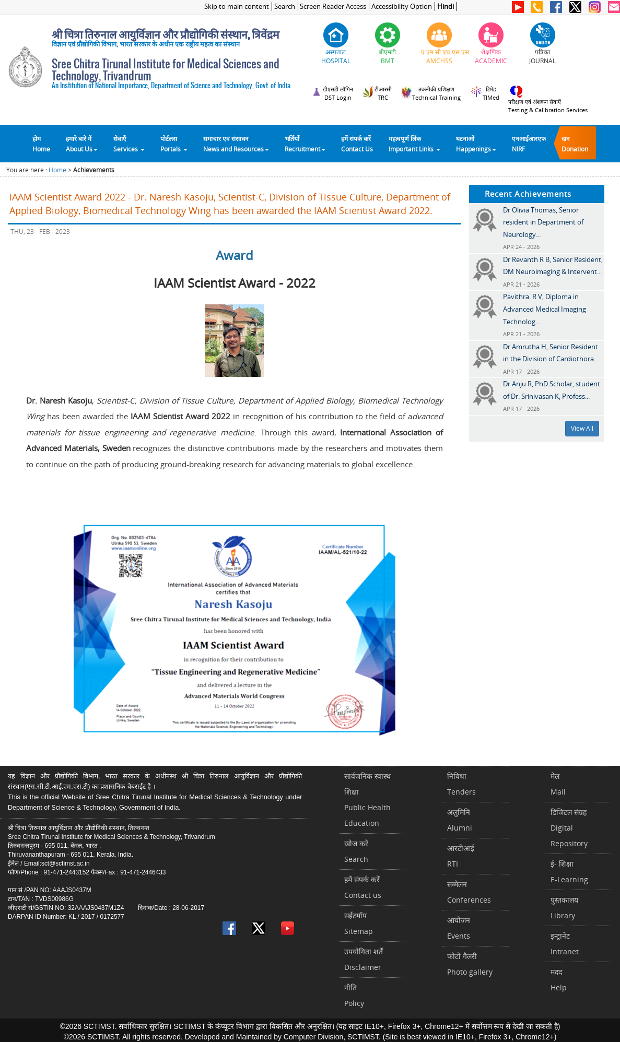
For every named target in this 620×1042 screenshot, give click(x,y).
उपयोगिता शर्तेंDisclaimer (363, 959)
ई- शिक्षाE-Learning (569, 871)
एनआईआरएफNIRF (529, 143)
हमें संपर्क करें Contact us (362, 887)
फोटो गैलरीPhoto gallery (470, 964)
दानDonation (574, 143)
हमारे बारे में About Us (82, 143)
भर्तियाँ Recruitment (305, 143)
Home (57, 169)
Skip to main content (236, 6)
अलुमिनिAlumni (459, 820)
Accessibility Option (401, 6)
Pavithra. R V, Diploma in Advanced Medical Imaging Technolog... (544, 309)
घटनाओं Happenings (476, 143)
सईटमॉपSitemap (358, 923)
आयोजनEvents (458, 928)
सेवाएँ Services (129, 143)
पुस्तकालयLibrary (564, 907)
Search (284, 6)
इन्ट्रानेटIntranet (565, 943)
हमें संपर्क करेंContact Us (357, 143)
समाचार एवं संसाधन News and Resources (236, 143)
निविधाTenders (461, 784)
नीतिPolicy (354, 995)
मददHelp (559, 979)
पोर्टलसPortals (174, 143)
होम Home (41, 143)
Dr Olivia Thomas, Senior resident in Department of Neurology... (543, 222)
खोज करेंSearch (356, 851)
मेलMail (558, 784)
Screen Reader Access (333, 6)
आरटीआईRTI (460, 856)
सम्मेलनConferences (469, 892)
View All (582, 428)
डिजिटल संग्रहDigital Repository (569, 827)
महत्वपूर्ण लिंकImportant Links (414, 143)
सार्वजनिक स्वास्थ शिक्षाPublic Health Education (367, 799)
